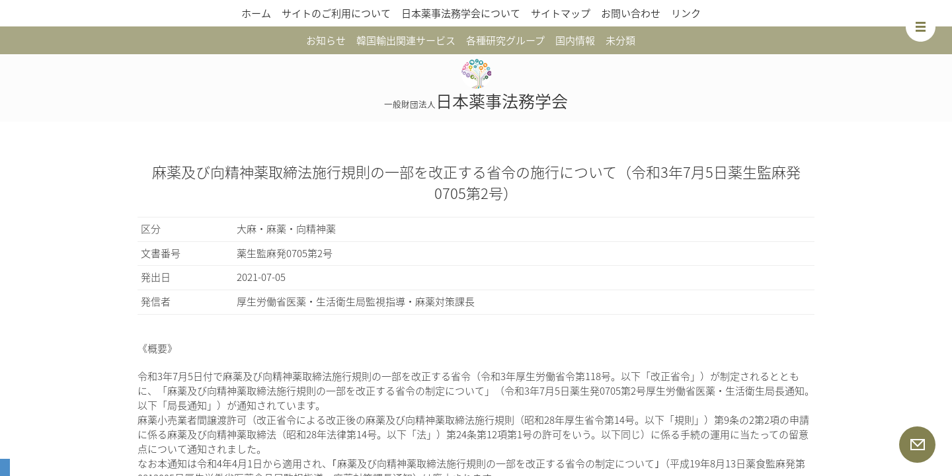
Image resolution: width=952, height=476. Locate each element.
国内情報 (575, 40)
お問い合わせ (630, 13)
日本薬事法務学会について (460, 13)
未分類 (620, 40)
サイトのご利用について (336, 13)
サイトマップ (560, 13)
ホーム (256, 13)
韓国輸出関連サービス (406, 40)
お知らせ (326, 40)
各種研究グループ (505, 40)
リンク (686, 13)
